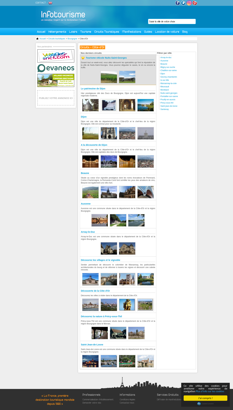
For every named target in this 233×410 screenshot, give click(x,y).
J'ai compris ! (205, 398)
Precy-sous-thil (167, 103)
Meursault (165, 86)
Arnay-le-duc (166, 57)
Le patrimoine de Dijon (93, 88)
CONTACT (41, 2)
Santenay (165, 109)
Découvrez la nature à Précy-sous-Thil (101, 316)
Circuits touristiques (56, 39)
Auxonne (86, 203)
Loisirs (73, 31)
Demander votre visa (92, 402)
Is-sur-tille (165, 80)
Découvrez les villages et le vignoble (100, 260)
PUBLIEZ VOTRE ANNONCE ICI (56, 98)
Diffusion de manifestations (169, 399)
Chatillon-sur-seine (169, 70)
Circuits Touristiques (106, 31)
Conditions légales (127, 399)
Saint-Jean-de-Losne (92, 344)
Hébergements (57, 31)
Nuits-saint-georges (169, 93)
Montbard (165, 90)
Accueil (41, 31)
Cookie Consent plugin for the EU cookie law (205, 403)
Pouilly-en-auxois (168, 99)
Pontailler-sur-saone (169, 96)
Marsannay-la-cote (169, 83)
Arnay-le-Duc (88, 232)
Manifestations (131, 31)
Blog (185, 31)
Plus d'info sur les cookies (210, 391)
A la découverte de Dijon (94, 145)
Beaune (85, 173)
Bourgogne (72, 39)
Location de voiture (167, 31)
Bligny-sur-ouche (168, 67)
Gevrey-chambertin (169, 77)
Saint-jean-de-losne (169, 106)
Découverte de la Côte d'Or (95, 291)
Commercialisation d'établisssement (98, 399)
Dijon (84, 116)
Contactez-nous (127, 402)
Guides (148, 31)
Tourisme (85, 31)
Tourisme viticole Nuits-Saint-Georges (106, 58)
